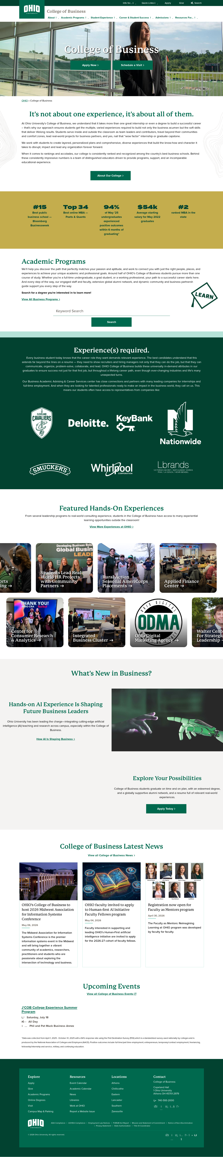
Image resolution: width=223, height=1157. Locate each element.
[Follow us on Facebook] (155, 1106)
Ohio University (41, 1134)
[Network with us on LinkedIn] (166, 1106)
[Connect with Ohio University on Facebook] (167, 1135)
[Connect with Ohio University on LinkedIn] (177, 1135)
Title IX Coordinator (142, 1125)
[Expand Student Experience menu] (115, 17)
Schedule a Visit (131, 65)
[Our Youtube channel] (172, 1106)
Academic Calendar (80, 1088)
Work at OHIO (77, 1106)
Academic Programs (72, 17)
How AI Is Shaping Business (54, 739)
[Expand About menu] (57, 17)
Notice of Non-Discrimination (180, 1123)
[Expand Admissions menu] (171, 17)
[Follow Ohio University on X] (186, 1135)
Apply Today (166, 809)
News (73, 1094)
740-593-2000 (166, 1100)
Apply (168, 3)
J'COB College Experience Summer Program (49, 1010)
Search (196, 3)
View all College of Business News (110, 855)
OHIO (25, 100)
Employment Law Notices (99, 1123)
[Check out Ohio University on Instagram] (172, 1139)
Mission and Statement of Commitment (148, 1123)
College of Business (66, 11)
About (51, 17)
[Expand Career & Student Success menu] (151, 17)
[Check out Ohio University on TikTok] (191, 1135)
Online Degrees (36, 1100)
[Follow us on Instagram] (161, 1109)
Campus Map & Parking (40, 1111)
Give (181, 3)
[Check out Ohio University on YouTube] (181, 1137)
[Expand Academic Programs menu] (86, 17)
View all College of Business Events (111, 994)
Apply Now (89, 65)
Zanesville (117, 1111)
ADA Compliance (58, 1123)
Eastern (116, 1094)
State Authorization (122, 1125)
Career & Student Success (134, 17)
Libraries (74, 1100)
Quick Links (150, 3)
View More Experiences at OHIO (110, 527)
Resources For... (184, 17)
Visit (30, 1106)
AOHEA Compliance (76, 1123)
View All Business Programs (40, 299)
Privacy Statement (103, 1125)
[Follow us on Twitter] (177, 1106)
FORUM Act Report (121, 1123)
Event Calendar (78, 1083)
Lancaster (117, 1100)
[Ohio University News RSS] (196, 1135)
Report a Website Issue (82, 1111)
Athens (115, 1083)
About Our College (110, 176)
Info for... (129, 3)
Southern (117, 1106)
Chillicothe (118, 1088)
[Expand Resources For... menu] (195, 17)
